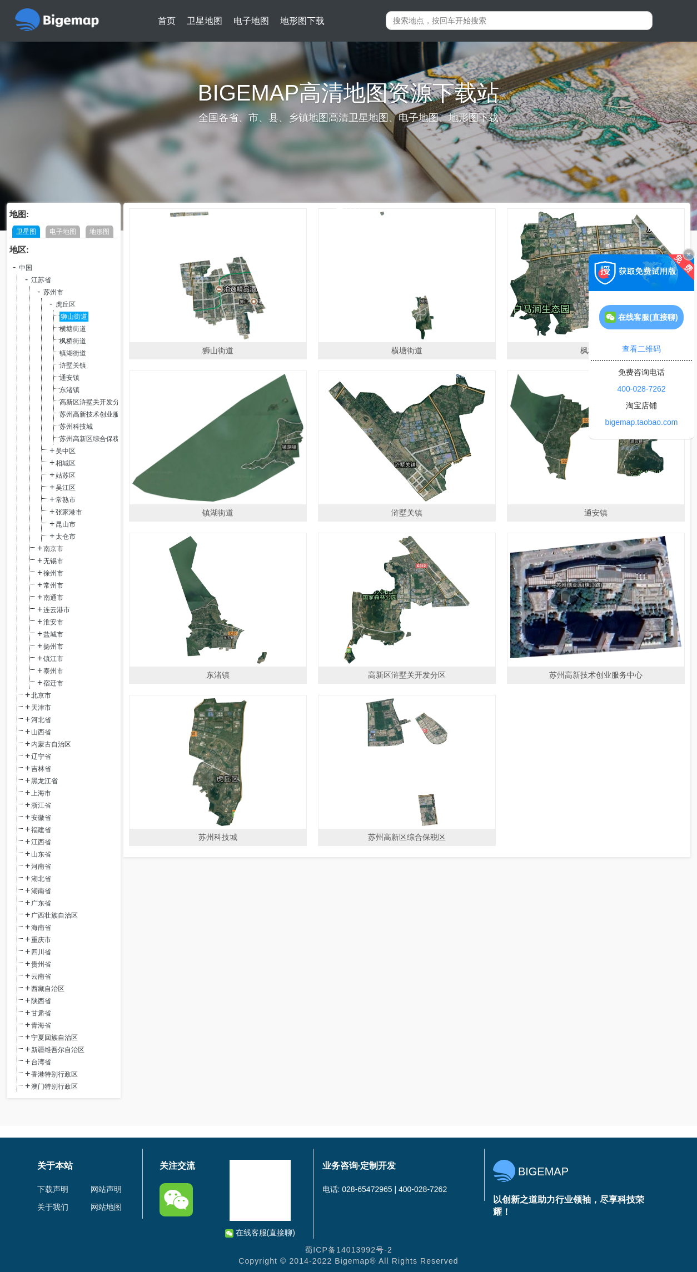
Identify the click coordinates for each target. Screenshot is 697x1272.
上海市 (41, 793)
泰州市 (53, 671)
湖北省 (41, 879)
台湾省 (41, 1062)
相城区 (66, 463)
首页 (167, 21)
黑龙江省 (44, 781)
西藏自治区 (47, 989)
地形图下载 (302, 21)
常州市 (53, 585)
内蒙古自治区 (51, 744)
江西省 (41, 842)
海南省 (41, 928)
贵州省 (41, 964)
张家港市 (69, 512)
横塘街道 (72, 329)
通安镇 (69, 378)
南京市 (53, 549)
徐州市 (53, 573)
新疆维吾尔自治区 (57, 1050)
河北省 (41, 720)
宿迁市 (53, 683)
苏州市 (53, 292)
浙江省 (41, 805)
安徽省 (41, 818)
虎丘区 (66, 304)
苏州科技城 (76, 426)
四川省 (41, 952)
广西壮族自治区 (54, 915)
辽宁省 (41, 756)
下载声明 (52, 1189)
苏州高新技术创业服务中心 (99, 414)
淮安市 (53, 622)
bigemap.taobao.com (641, 422)
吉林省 (41, 769)
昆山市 (66, 524)
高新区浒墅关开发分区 (92, 402)
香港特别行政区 (54, 1074)
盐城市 (53, 634)
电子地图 (251, 21)
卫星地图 (204, 21)
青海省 (41, 1025)
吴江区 (66, 488)
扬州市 (53, 646)
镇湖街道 (72, 353)
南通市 (53, 598)
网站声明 (106, 1189)
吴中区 (66, 451)
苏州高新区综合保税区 (92, 439)
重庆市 (41, 940)
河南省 (41, 866)
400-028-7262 (641, 388)
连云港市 (56, 610)
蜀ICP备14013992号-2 (348, 1249)
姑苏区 (66, 475)
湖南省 (41, 891)
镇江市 (53, 659)
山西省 (41, 732)
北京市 (41, 695)
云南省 (41, 976)
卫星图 (26, 232)
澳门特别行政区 (54, 1086)
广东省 (41, 903)
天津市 (41, 708)
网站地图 (106, 1207)
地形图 (99, 232)
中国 (25, 268)
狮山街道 (74, 316)
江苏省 (41, 280)
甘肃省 (41, 1013)
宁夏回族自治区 (54, 1037)
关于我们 (52, 1207)
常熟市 (66, 500)
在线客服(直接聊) (260, 1233)
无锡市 (53, 561)
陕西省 (41, 1001)
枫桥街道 (72, 341)
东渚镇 (69, 390)
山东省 (41, 854)
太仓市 (66, 536)
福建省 (41, 830)
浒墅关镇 (72, 365)
